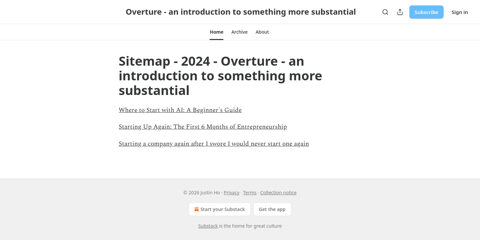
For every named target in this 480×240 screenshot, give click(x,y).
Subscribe (426, 12)
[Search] (385, 12)
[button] (216, 32)
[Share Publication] (400, 12)
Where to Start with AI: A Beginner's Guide (180, 110)
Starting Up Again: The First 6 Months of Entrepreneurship (203, 127)
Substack (208, 226)
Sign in (460, 12)
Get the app (272, 209)
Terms (249, 192)
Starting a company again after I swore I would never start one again (214, 144)
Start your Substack (219, 209)
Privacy (231, 192)
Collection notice (278, 192)
